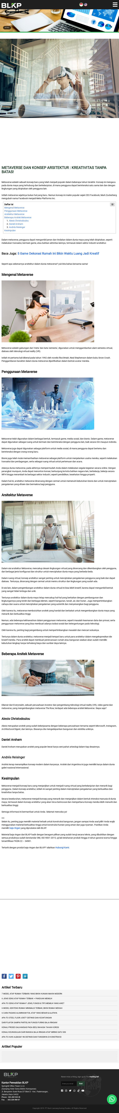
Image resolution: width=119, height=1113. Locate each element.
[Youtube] (83, 1090)
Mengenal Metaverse (14, 207)
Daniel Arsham (16, 224)
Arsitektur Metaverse (14, 214)
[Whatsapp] (74, 1090)
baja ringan (14, 828)
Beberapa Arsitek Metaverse (17, 217)
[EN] (86, 5)
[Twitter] (70, 1090)
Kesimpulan (10, 230)
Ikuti (81, 1084)
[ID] (81, 5)
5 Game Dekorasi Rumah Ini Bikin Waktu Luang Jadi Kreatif (58, 253)
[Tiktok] (78, 1090)
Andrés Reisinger (17, 227)
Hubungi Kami (62, 847)
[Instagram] (66, 1090)
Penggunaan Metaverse (15, 211)
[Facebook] (62, 1090)
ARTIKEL (7, 27)
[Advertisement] (59, 144)
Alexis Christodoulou (19, 220)
